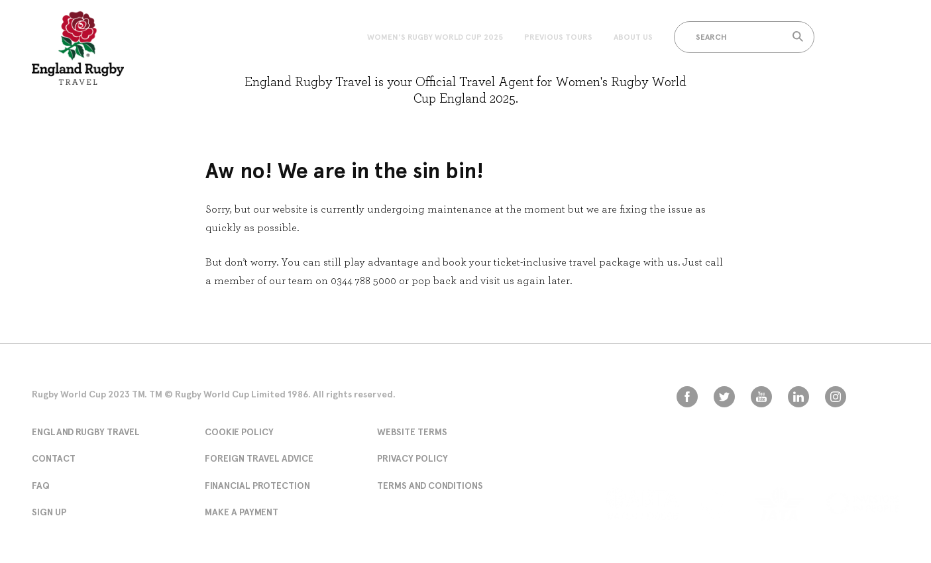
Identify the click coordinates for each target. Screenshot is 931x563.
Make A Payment (241, 512)
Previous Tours (558, 37)
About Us (633, 37)
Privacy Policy (412, 458)
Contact (54, 458)
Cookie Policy (239, 432)
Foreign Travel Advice (259, 458)
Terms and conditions (430, 485)
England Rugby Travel (86, 432)
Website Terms (412, 432)
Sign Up (49, 512)
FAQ (41, 485)
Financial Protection (257, 485)
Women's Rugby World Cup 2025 (435, 37)
